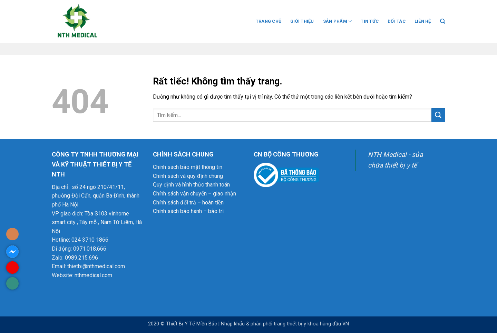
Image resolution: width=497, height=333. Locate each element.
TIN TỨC (370, 21)
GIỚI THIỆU (302, 21)
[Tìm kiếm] (442, 21)
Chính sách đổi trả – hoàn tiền (188, 202)
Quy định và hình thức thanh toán (191, 184)
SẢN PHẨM (337, 21)
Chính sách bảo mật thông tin (187, 167)
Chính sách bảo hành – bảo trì (188, 211)
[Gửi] (438, 115)
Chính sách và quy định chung (188, 176)
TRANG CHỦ (268, 21)
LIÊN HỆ (423, 21)
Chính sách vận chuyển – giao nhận (194, 193)
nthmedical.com (93, 275)
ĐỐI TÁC (397, 21)
